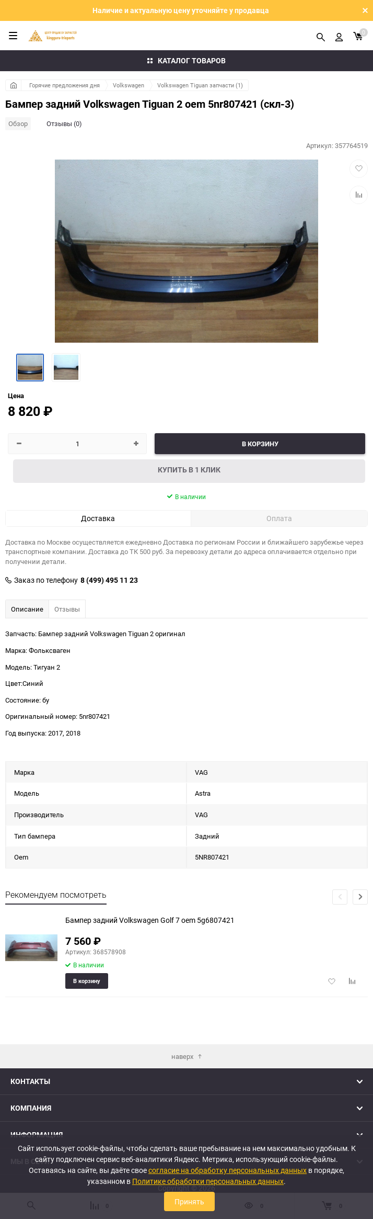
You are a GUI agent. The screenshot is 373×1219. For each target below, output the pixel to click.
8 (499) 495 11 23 (109, 580)
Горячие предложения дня (64, 85)
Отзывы (67, 609)
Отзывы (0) (64, 123)
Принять (189, 1201)
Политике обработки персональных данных (208, 1181)
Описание (27, 609)
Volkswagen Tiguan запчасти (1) (200, 85)
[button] (360, 897)
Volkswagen (128, 85)
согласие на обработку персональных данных (227, 1170)
